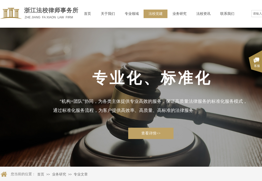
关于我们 (108, 14)
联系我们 (227, 14)
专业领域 (132, 14)
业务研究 (179, 14)
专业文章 (81, 174)
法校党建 (156, 14)
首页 (87, 14)
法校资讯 (203, 14)
